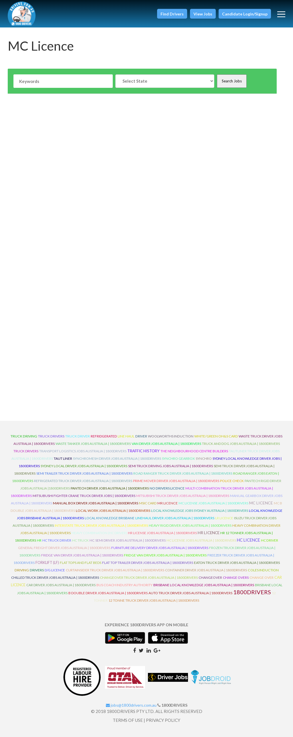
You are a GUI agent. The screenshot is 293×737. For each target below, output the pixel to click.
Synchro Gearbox (178, 458)
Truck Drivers (25, 451)
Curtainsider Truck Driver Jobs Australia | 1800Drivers (115, 570)
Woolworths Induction (170, 436)
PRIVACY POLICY (163, 720)
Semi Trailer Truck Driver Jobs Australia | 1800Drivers (84, 473)
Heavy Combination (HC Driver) (99, 533)
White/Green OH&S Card (216, 436)
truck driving (24, 436)
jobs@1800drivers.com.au (131, 705)
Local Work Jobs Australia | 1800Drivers (113, 510)
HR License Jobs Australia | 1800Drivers (162, 533)
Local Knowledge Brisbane (109, 518)
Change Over (262, 577)
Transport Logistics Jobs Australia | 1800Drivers (82, 451)
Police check (232, 481)
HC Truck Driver (56, 540)
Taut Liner (63, 458)
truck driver (77, 436)
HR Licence (208, 532)
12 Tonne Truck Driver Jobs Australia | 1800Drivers (153, 600)
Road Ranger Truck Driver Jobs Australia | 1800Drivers (182, 473)
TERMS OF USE (128, 720)
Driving (22, 570)
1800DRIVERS (252, 592)
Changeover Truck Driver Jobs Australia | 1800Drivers (149, 577)
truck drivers (51, 436)
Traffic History (143, 451)
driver (141, 436)
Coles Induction (263, 570)
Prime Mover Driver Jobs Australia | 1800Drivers (176, 481)
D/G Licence (55, 570)
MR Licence (167, 503)
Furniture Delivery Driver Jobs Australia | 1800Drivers (159, 548)
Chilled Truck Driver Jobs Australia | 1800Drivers (55, 577)
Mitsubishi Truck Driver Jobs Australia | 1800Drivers (182, 496)
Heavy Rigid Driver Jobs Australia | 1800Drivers (190, 525)
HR (39, 540)
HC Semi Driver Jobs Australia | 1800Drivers (128, 540)
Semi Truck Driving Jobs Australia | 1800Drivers (170, 466)
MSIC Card (148, 503)
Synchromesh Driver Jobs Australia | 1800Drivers (117, 458)
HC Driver (269, 540)
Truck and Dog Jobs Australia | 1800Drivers (241, 443)
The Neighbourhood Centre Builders (194, 451)
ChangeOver (210, 577)
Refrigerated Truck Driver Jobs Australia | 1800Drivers (83, 481)
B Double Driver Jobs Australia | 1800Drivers (108, 593)
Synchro (204, 458)
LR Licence (224, 518)
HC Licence (248, 540)
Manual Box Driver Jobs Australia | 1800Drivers (95, 503)
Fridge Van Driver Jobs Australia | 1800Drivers (82, 555)
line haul (126, 436)
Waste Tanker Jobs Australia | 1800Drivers (93, 443)
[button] (172, 14)
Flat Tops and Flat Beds (80, 562)
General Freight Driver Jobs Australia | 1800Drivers (64, 548)
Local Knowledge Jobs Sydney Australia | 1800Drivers (199, 510)
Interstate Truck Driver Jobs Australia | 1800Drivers (101, 525)
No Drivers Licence (167, 488)
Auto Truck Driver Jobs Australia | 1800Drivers (190, 593)
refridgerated (104, 436)
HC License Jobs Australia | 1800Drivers (201, 540)
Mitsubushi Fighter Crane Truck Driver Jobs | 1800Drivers (84, 496)
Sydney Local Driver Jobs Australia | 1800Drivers (84, 466)
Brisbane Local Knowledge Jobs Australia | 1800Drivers (203, 585)
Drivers (37, 570)
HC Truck (80, 540)
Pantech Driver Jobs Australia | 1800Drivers (110, 488)
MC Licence (261, 502)
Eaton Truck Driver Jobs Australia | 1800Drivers (237, 562)
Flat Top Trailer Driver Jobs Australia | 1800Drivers (147, 562)
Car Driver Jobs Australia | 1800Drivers (61, 585)
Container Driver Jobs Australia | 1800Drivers (206, 570)
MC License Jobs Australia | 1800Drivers (213, 503)
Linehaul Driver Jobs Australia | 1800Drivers (174, 518)
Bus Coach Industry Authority (124, 585)
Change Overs (236, 577)
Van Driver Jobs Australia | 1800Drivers (166, 443)
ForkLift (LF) (47, 562)
